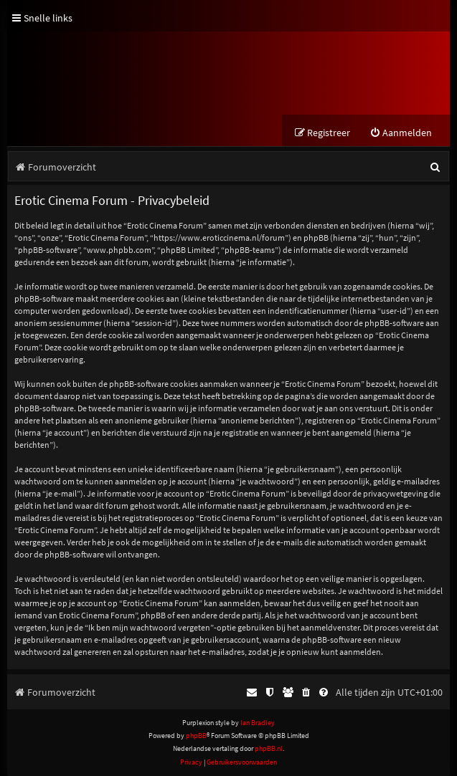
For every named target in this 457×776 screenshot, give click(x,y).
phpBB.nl (269, 748)
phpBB (196, 735)
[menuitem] (400, 133)
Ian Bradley (257, 722)
